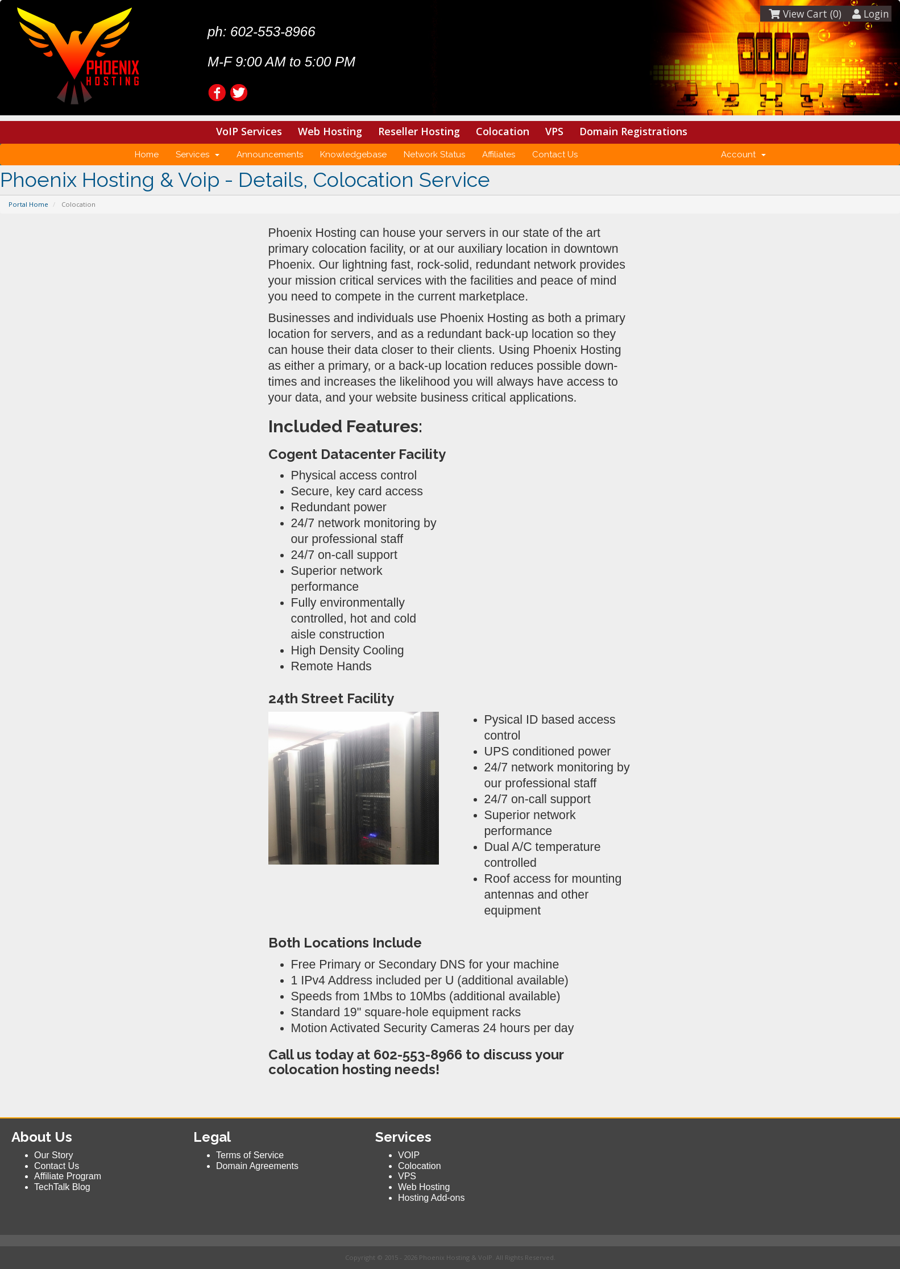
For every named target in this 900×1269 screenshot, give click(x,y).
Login (870, 13)
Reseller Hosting (419, 131)
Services (197, 154)
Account (743, 154)
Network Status (434, 154)
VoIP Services (249, 131)
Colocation (502, 131)
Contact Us (555, 154)
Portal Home (28, 204)
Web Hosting (330, 131)
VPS (554, 131)
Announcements (270, 154)
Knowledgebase (353, 154)
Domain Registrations (633, 131)
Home (147, 154)
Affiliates (498, 154)
